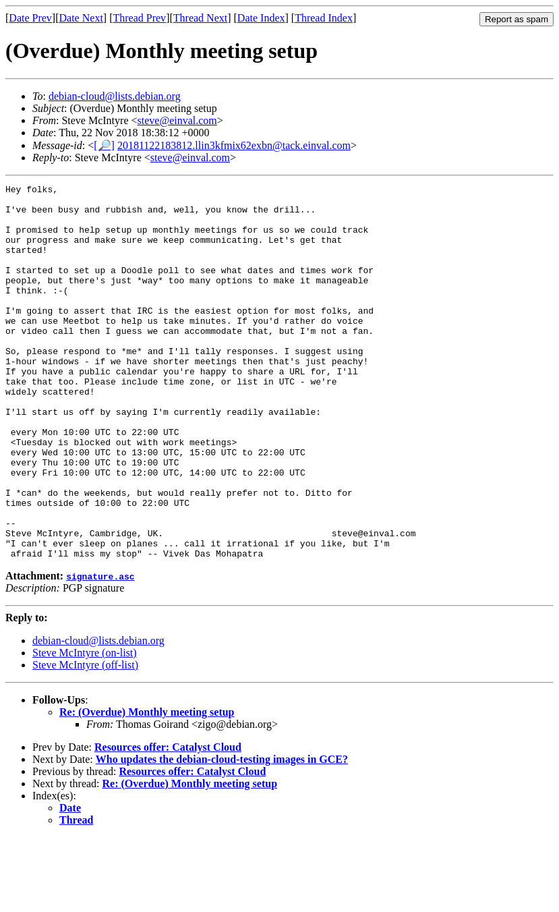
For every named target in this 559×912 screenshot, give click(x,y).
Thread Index (324, 18)
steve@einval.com (177, 120)
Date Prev (30, 18)
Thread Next (200, 18)
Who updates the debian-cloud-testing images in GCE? (222, 834)
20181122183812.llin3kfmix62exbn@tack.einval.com (234, 145)
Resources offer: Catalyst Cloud (167, 822)
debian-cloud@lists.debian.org (115, 96)
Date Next (81, 18)
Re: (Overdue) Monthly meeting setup (147, 787)
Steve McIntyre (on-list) (84, 727)
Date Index (261, 18)
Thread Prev (139, 18)
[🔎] (104, 145)
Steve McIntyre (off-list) (85, 739)
